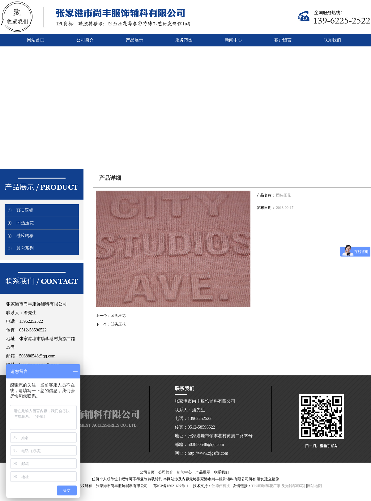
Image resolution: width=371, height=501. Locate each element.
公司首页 (147, 472)
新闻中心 (184, 472)
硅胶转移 (25, 235)
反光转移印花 (292, 486)
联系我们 (221, 472)
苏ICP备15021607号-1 (170, 486)
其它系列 (25, 248)
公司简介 (165, 472)
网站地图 (314, 486)
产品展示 (202, 472)
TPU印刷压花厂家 (266, 486)
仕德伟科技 (220, 486)
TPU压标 (24, 210)
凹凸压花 (25, 223)
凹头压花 (118, 315)
